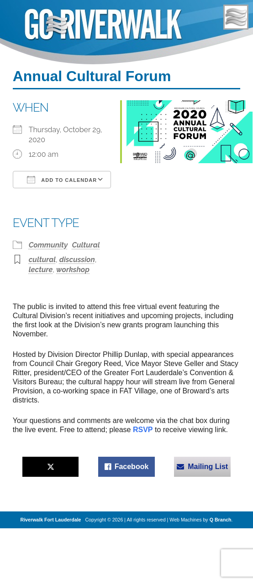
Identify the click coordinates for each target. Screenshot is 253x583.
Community (48, 245)
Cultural (86, 245)
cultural (42, 259)
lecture (41, 269)
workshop (73, 269)
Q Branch (221, 519)
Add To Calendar (62, 179)
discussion (77, 259)
